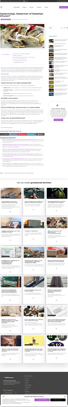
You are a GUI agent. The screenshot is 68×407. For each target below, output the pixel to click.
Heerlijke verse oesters (17, 57)
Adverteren (27, 393)
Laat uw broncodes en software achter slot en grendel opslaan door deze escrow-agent (57, 322)
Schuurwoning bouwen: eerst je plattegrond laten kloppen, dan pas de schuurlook (60, 96)
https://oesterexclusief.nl (6, 129)
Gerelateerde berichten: (19, 64)
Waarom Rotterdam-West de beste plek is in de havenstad (56, 263)
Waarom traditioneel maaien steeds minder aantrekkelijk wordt (61, 80)
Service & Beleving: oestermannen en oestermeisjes (24, 59)
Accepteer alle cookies (42, 399)
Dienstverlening (6, 21)
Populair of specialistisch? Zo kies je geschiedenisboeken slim (60, 92)
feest (28, 175)
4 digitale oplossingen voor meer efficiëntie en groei (11, 233)
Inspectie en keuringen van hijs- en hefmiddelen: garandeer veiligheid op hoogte (33, 263)
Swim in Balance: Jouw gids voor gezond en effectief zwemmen (34, 204)
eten (23, 175)
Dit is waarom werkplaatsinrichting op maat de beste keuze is (60, 72)
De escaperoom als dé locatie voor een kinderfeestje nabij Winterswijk (61, 68)
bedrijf (5, 175)
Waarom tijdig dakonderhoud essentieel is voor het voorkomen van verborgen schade (60, 60)
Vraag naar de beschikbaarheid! (19, 60)
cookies (21, 402)
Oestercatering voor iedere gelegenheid (21, 55)
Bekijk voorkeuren (58, 399)
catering (20, 175)
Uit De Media (16, 9)
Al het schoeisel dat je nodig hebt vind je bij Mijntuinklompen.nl (61, 88)
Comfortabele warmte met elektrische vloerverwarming (10, 204)
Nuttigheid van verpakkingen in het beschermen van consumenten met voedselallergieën (10, 264)
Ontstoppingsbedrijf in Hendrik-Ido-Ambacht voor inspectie (57, 204)
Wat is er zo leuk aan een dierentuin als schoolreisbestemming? (55, 234)
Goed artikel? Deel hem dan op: (20, 62)
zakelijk (31, 175)
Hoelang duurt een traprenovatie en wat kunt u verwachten (60, 64)
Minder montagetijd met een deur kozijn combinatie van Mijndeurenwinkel (19, 141)
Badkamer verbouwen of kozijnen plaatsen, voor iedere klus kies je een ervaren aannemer (10, 323)
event (25, 175)
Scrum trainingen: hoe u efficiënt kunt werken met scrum (15, 165)
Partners (25, 9)
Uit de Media (27, 389)
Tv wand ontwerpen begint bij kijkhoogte (57, 45)
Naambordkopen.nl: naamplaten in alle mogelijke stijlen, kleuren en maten (57, 352)
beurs (9, 175)
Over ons (32, 9)
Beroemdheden (28, 387)
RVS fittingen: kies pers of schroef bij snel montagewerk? (60, 76)
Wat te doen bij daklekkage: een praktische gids (60, 52)
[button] (65, 396)
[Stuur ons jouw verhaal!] (58, 107)
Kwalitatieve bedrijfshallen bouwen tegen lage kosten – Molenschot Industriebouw (9, 293)
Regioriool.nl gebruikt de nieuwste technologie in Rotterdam (55, 293)
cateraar (15, 175)
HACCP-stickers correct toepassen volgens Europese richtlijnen (61, 42)
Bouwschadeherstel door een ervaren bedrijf (33, 292)
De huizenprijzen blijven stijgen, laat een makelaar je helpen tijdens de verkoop (20, 156)
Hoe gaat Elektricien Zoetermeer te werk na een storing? (15, 146)
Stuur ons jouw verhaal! (58, 111)
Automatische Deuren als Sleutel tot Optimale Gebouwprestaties (60, 56)
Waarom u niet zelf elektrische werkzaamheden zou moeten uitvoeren (10, 352)
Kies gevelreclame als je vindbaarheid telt (59, 48)
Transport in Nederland (31, 233)
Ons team (39, 9)
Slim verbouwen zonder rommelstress (59, 84)
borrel (12, 175)
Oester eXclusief (34, 69)
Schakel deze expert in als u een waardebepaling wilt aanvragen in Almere (33, 352)
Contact (46, 9)
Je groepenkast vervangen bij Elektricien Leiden (13, 160)
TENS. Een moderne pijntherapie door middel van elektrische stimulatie (18, 151)
